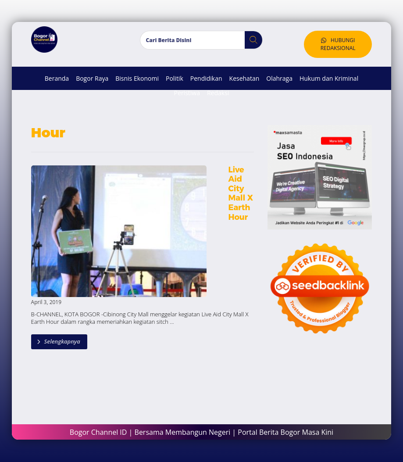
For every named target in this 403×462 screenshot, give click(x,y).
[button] (250, 40)
